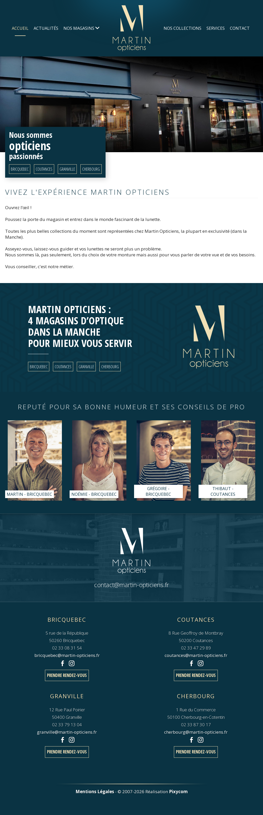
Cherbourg (91, 169)
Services (215, 28)
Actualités (46, 28)
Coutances (44, 169)
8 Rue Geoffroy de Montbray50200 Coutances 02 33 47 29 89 (195, 633)
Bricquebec (20, 169)
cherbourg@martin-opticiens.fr (196, 732)
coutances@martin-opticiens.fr (196, 655)
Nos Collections (182, 28)
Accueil (20, 28)
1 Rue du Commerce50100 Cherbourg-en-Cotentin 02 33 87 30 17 (196, 709)
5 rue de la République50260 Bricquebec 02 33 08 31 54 (66, 633)
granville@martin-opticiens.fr (67, 732)
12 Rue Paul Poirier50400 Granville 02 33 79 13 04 (67, 709)
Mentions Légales (95, 791)
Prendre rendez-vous (67, 675)
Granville (67, 169)
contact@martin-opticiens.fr (131, 584)
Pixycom (178, 791)
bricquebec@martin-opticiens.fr (67, 655)
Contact (240, 28)
